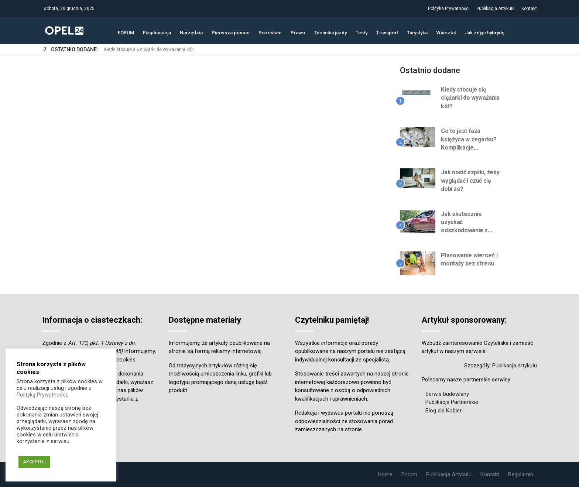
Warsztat (446, 32)
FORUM (126, 32)
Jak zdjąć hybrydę (484, 32)
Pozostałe (270, 32)
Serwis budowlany (447, 394)
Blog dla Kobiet (443, 410)
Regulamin (520, 474)
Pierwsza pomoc (231, 32)
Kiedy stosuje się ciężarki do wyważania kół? (149, 49)
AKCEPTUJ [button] (34, 461)
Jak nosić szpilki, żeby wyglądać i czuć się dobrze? (470, 180)
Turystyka (417, 32)
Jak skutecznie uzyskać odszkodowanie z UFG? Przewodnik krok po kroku (465, 230)
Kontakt (529, 8)
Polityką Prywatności (42, 394)
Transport (387, 32)
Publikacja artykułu (514, 365)
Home (385, 474)
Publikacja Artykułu (495, 8)
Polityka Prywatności (449, 8)
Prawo (298, 32)
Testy (361, 32)
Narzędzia (191, 32)
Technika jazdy (330, 32)
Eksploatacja (157, 32)
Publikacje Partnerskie (451, 402)
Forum (409, 474)
